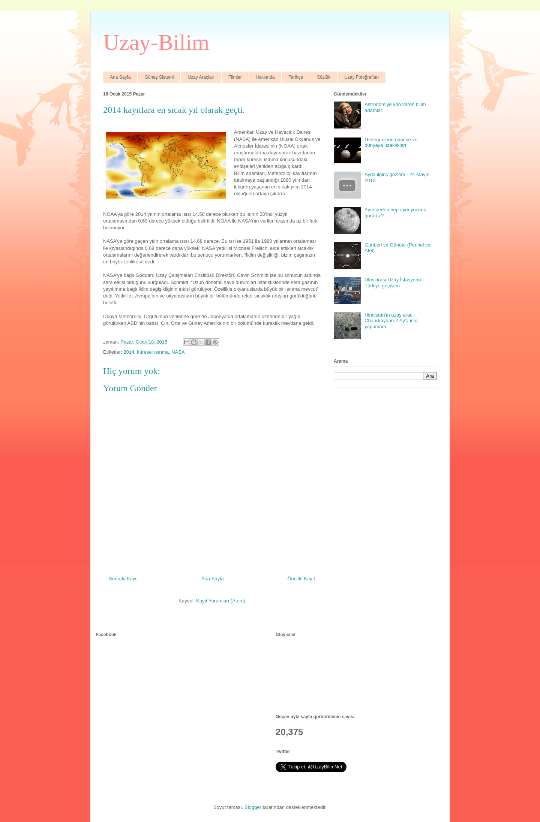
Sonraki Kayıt (123, 578)
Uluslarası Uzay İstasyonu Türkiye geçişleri (392, 282)
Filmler (235, 77)
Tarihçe (295, 77)
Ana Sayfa (120, 77)
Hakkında (265, 77)
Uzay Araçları (201, 77)
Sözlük (323, 77)
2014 (128, 352)
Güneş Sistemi (159, 77)
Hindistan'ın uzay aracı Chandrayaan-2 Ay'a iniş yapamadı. (390, 320)
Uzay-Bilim (156, 42)
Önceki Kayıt (301, 578)
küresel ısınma (153, 352)
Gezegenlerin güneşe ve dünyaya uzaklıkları (390, 142)
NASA (177, 352)
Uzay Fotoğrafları (361, 77)
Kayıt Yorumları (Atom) (220, 601)
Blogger (252, 807)
